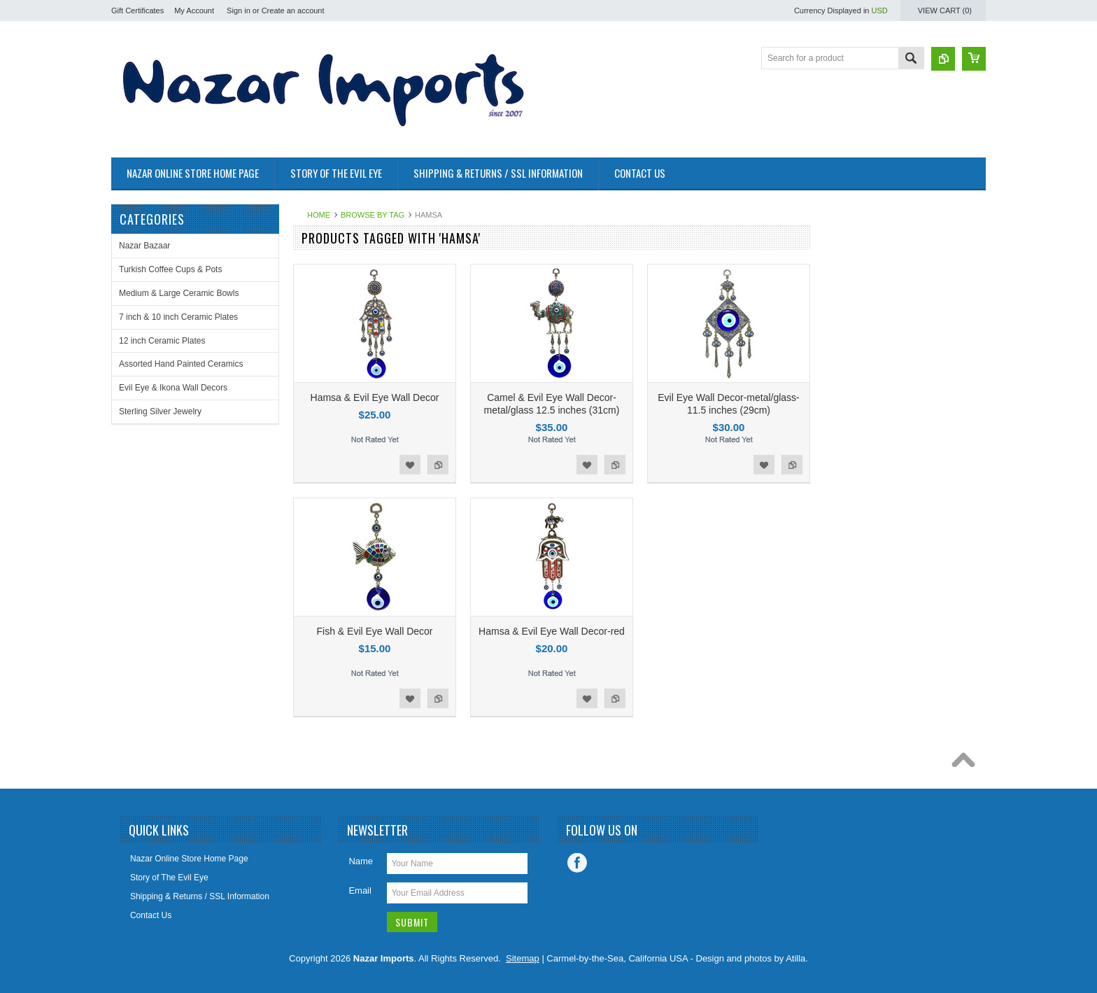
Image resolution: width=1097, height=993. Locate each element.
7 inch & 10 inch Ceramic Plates (178, 317)
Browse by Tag (372, 215)
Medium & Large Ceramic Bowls (179, 293)
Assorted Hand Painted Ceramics (181, 364)
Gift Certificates (137, 10)
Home (318, 215)
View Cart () (945, 10)
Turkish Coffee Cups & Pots (170, 269)
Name (360, 861)
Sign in (238, 10)
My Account (194, 10)
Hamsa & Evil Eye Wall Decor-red (552, 631)
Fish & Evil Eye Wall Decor (375, 631)
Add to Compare (437, 464)
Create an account (293, 10)
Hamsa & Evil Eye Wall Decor (375, 397)
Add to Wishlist (409, 464)
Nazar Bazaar (144, 246)
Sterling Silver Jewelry (160, 411)
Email (359, 890)
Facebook (577, 863)
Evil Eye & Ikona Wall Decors (173, 388)
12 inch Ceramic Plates (162, 341)
